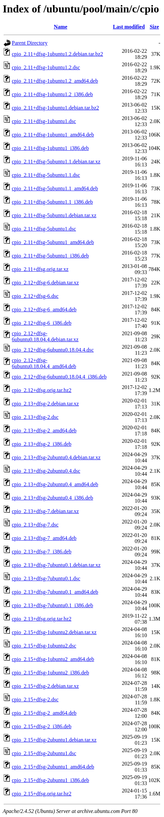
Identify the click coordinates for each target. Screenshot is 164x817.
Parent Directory (29, 43)
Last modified (129, 27)
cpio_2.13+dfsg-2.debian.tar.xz (45, 403)
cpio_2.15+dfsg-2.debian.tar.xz (45, 686)
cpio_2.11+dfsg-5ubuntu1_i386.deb (50, 256)
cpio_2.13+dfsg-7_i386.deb (41, 551)
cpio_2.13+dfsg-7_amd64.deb (44, 538)
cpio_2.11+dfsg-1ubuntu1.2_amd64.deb (55, 81)
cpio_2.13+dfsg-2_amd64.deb (44, 430)
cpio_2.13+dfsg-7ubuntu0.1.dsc (46, 578)
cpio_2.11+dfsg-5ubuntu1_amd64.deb (53, 242)
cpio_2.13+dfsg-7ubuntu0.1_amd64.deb (55, 592)
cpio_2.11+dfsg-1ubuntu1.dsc (44, 121)
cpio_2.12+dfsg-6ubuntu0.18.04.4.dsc (53, 350)
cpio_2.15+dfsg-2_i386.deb (41, 726)
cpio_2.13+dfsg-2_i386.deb (41, 444)
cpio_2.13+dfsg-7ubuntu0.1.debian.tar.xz (56, 565)
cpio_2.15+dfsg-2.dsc (35, 699)
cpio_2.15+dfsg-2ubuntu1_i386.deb (50, 780)
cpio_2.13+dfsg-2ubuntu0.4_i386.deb (52, 498)
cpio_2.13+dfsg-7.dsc (35, 525)
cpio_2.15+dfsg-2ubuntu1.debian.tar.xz (54, 740)
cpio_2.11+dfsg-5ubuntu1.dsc (44, 229)
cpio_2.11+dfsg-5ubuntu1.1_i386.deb (52, 202)
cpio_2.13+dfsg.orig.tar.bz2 (41, 619)
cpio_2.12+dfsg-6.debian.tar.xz (45, 282)
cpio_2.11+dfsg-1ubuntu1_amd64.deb (53, 135)
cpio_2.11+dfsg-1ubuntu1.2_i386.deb (52, 94)
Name (60, 27)
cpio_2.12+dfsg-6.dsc (35, 296)
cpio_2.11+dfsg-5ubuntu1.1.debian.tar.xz (56, 161)
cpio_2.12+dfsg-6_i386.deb (41, 323)
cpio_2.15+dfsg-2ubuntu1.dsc (44, 753)
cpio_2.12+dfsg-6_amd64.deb (44, 309)
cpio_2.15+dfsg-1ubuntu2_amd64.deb (53, 659)
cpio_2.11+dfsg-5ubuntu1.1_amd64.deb (55, 188)
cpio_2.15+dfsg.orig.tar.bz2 (41, 793)
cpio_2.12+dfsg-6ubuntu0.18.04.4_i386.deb (59, 377)
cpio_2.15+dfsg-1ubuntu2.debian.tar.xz (54, 632)
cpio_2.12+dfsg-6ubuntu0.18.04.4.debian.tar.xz (45, 336)
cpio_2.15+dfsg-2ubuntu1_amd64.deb (53, 767)
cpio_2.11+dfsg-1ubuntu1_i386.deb (50, 148)
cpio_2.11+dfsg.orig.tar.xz (40, 269)
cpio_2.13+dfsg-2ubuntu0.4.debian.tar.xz (56, 457)
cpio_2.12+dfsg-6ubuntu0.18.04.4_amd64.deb (44, 363)
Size (154, 27)
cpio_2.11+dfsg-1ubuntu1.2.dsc (46, 67)
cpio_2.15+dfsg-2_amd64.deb (44, 713)
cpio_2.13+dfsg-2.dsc (35, 417)
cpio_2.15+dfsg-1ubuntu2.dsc (44, 646)
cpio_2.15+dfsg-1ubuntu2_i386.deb (50, 672)
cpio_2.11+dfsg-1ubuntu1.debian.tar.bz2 (55, 108)
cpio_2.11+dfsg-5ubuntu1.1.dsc (46, 175)
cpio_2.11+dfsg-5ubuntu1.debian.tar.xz (54, 215)
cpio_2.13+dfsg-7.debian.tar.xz (45, 511)
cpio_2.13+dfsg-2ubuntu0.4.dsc (46, 471)
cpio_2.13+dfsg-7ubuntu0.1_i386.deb (52, 605)
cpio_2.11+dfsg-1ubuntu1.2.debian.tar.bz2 (57, 54)
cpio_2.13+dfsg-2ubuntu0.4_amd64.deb (55, 484)
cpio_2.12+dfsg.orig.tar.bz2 (41, 390)
